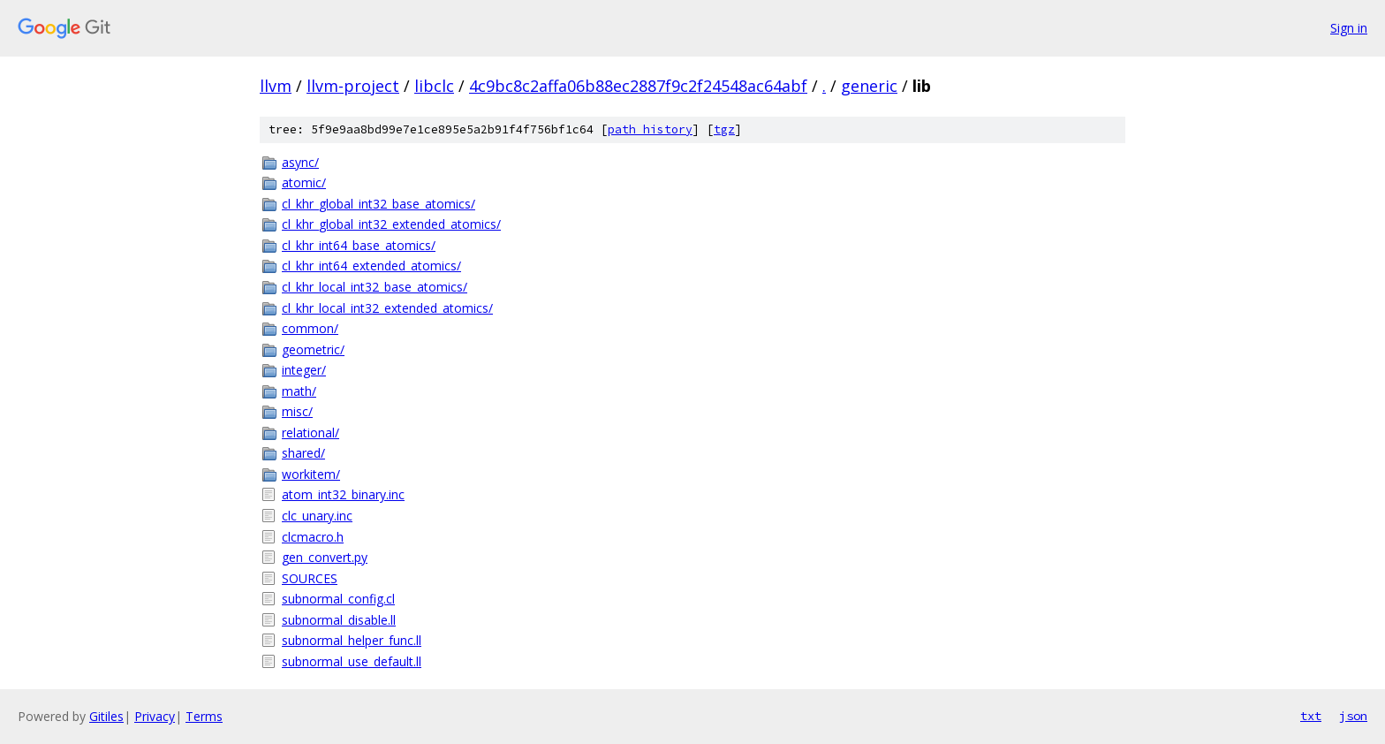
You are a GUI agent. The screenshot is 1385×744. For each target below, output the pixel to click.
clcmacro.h (313, 536)
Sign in (1348, 27)
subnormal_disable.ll (339, 619)
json (1353, 716)
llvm (275, 85)
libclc (434, 85)
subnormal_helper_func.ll (351, 640)
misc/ (297, 411)
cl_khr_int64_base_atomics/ (358, 245)
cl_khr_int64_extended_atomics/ (371, 265)
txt (1310, 716)
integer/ (304, 369)
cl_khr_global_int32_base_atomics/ (378, 203)
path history (650, 129)
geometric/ (313, 349)
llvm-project (353, 85)
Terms (204, 716)
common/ (310, 328)
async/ (300, 162)
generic (869, 85)
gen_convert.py (324, 557)
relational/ (310, 432)
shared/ (303, 452)
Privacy (154, 716)
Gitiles (106, 716)
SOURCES (309, 578)
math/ (299, 391)
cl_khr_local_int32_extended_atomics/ (387, 308)
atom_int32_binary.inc (343, 494)
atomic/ (304, 182)
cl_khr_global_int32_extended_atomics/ (391, 224)
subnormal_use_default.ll (351, 661)
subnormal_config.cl (338, 598)
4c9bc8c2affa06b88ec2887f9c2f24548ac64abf (638, 85)
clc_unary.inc (317, 515)
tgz (724, 129)
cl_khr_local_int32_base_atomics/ (374, 286)
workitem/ (311, 474)
